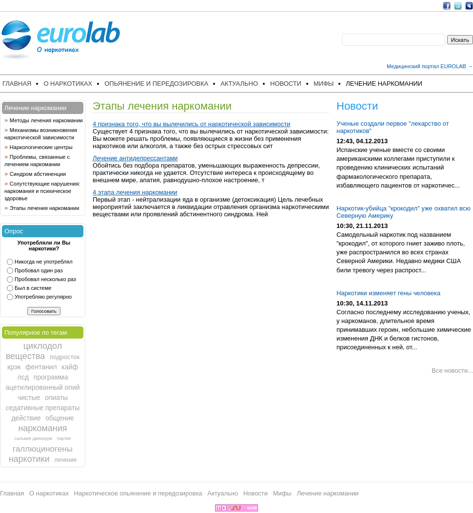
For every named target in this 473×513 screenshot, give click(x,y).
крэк (13, 367)
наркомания (42, 428)
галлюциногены (43, 449)
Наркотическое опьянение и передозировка (138, 493)
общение (59, 418)
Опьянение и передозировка (156, 83)
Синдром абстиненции (38, 174)
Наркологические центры (41, 147)
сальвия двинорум (33, 438)
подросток (64, 357)
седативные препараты (43, 408)
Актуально (239, 83)
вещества (25, 356)
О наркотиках (67, 83)
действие (25, 418)
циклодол (42, 346)
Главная (16, 83)
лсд (23, 377)
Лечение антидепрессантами (135, 158)
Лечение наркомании (384, 83)
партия (64, 438)
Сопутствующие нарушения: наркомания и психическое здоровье (42, 191)
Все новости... (452, 370)
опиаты (56, 397)
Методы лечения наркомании (46, 120)
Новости (285, 83)
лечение (65, 459)
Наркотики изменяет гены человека (388, 293)
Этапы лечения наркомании (44, 208)
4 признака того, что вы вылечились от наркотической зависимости (191, 124)
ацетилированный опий (42, 387)
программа (51, 377)
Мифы (324, 83)
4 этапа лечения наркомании (135, 192)
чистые (29, 397)
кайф (69, 367)
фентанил (41, 367)
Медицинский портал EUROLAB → (430, 66)
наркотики (29, 459)
